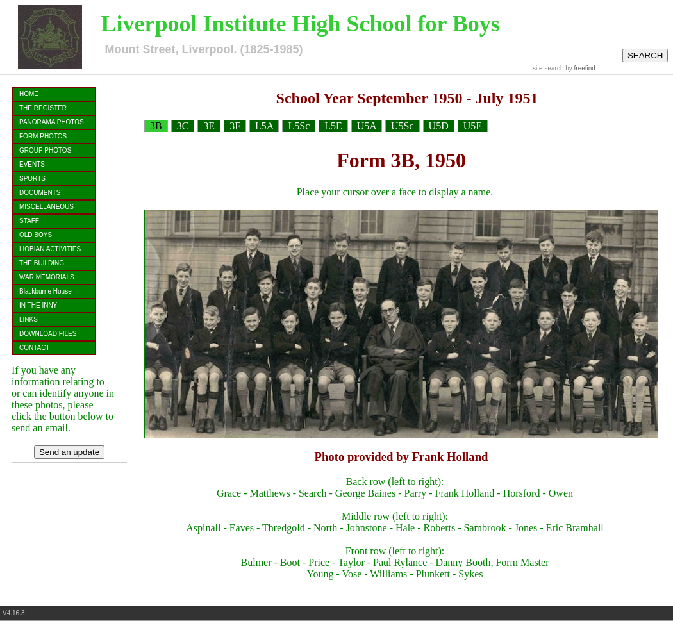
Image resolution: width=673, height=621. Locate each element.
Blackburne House (45, 291)
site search (548, 68)
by (579, 68)
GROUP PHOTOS (45, 150)
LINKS (28, 319)
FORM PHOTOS (43, 136)
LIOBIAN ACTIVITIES (50, 249)
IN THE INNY (38, 305)
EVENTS (32, 164)
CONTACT (34, 347)
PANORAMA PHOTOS (51, 122)
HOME (28, 93)
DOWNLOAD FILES (47, 333)
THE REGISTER (43, 108)
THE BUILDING (41, 263)
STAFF (29, 220)
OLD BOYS (35, 234)
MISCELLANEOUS (46, 206)
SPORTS (32, 178)
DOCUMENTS (39, 192)
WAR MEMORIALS (46, 277)
